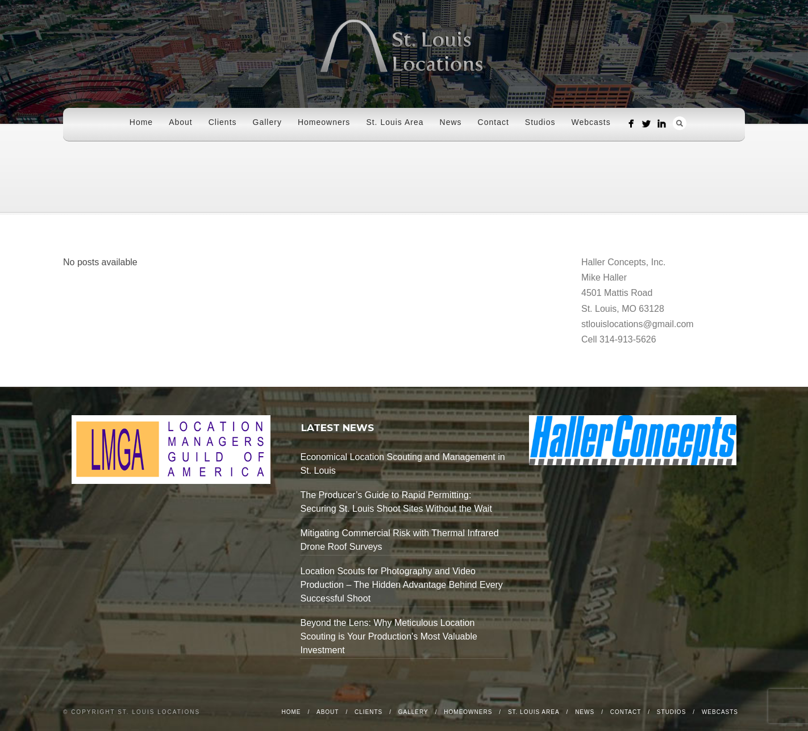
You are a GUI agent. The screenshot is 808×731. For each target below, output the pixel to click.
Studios (540, 122)
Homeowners (324, 122)
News (451, 122)
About (181, 122)
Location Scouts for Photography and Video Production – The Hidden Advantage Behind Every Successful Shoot (401, 584)
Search (679, 123)
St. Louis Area (394, 122)
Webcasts (591, 122)
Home (141, 122)
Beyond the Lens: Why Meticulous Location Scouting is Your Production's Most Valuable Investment (388, 636)
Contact (493, 122)
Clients (223, 122)
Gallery (267, 122)
